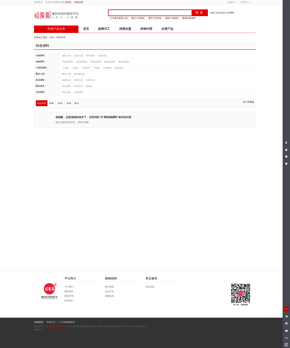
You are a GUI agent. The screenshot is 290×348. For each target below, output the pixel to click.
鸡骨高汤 (78, 80)
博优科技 (142, 326)
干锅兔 (75, 68)
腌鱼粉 (89, 86)
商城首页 (38, 2)
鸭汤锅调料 (95, 61)
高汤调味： (41, 80)
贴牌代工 (104, 28)
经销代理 (146, 28)
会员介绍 (109, 291)
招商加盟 (125, 28)
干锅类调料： (42, 67)
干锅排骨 (85, 68)
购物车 (230, 2)
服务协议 (69, 291)
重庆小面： (41, 74)
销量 (51, 103)
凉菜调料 (78, 92)
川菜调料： (41, 92)
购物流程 (109, 296)
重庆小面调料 (138, 18)
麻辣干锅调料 (172, 18)
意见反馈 (150, 286)
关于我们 (69, 286)
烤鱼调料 (66, 86)
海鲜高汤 (66, 80)
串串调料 (90, 55)
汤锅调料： (41, 61)
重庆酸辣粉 (79, 74)
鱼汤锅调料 (81, 61)
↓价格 (68, 103)
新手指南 (109, 286)
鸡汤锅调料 (67, 61)
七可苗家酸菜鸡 (67, 322)
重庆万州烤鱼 (155, 18)
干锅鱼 (65, 68)
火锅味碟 (102, 55)
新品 (76, 103)
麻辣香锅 (119, 68)
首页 (86, 28)
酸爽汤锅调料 (189, 18)
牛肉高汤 (90, 80)
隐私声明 (69, 296)
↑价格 (60, 103)
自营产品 (167, 28)
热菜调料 (66, 92)
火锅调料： (41, 55)
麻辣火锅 (66, 55)
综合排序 (41, 103)
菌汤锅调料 (123, 61)
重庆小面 (66, 74)
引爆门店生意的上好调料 (222, 12)
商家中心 (245, 2)
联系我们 (69, 300)
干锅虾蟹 (107, 68)
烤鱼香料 (78, 86)
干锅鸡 (96, 68)
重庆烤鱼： (41, 86)
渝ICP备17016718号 (57, 326)
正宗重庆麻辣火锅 (119, 18)
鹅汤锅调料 (109, 61)
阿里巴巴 (51, 322)
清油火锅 (78, 55)
